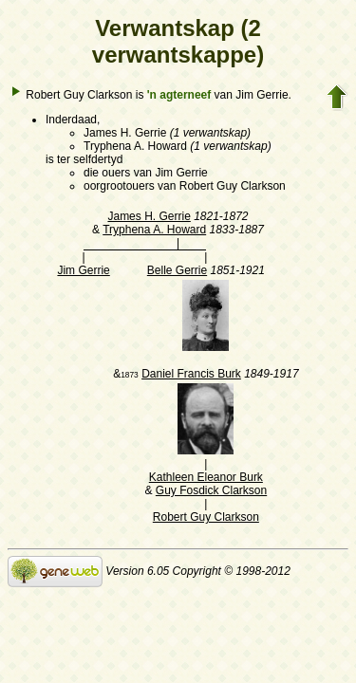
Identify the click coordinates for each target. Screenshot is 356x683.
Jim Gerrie (83, 270)
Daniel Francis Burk (191, 373)
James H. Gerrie (148, 216)
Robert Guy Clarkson (206, 517)
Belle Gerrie (177, 270)
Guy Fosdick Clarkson (211, 490)
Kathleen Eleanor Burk (206, 477)
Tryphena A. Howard (154, 229)
